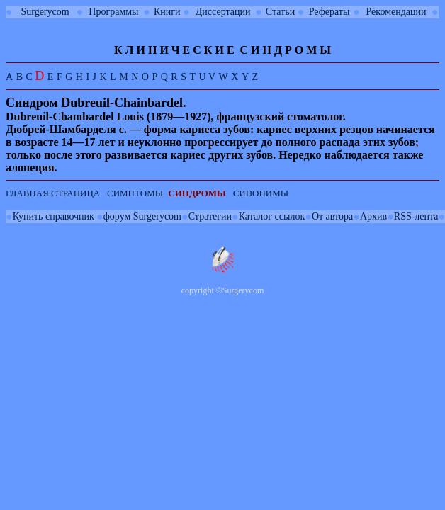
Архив (373, 216)
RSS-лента (416, 216)
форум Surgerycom (142, 216)
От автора (332, 216)
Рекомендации (396, 11)
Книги (167, 11)
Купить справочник (53, 216)
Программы (113, 11)
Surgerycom (45, 11)
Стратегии (210, 216)
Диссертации (223, 11)
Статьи (280, 11)
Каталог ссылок (272, 216)
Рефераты (329, 11)
